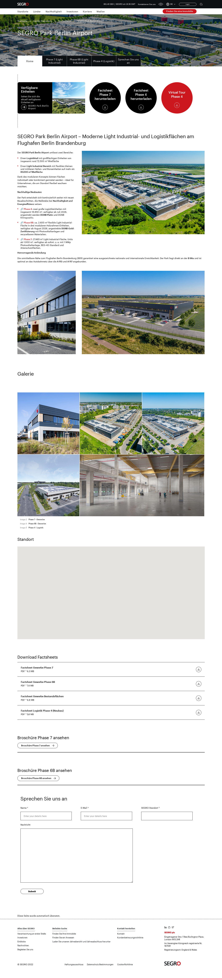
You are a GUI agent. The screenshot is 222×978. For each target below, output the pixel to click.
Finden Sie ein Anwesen (63, 937)
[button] (111, 590)
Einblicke (21, 941)
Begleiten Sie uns (25, 949)
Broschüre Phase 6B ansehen (36, 778)
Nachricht (25, 824)
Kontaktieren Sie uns (147, 4)
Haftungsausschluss (74, 964)
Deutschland (64, 21)
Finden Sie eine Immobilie (179, 11)
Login (188, 4)
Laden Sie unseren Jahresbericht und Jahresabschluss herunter (81, 941)
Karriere (87, 11)
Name (24, 807)
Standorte (22, 11)
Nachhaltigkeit (54, 11)
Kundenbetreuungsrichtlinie (130, 937)
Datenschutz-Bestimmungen (100, 964)
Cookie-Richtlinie (125, 964)
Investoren (72, 11)
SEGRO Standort (150, 807)
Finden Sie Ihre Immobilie (64, 933)
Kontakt (121, 933)
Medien (101, 11)
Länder (37, 11)
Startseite (22, 21)
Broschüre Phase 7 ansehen (35, 745)
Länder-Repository (42, 21)
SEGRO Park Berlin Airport (51, 98)
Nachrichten (23, 945)
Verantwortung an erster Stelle (31, 933)
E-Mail (85, 807)
